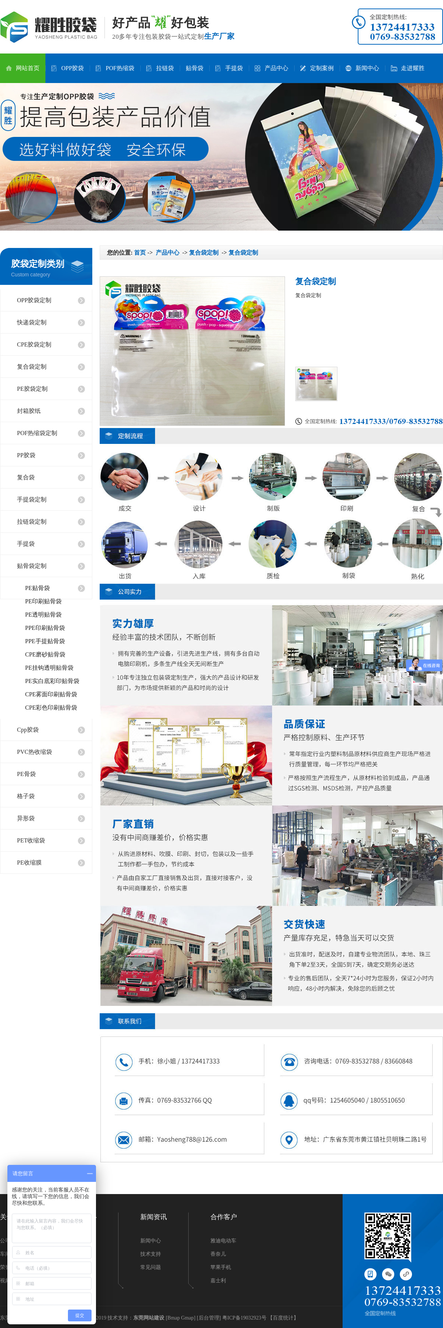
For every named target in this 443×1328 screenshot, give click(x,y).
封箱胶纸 (29, 411)
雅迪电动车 (223, 1241)
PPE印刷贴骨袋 (45, 628)
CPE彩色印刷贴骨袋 (51, 707)
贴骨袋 (194, 68)
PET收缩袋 (31, 840)
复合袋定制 (32, 366)
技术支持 (150, 1254)
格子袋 (26, 796)
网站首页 (23, 68)
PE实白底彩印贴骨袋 (52, 681)
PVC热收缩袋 (34, 752)
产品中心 (271, 68)
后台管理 (209, 1318)
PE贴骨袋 (37, 588)
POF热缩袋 (115, 68)
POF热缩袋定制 (37, 433)
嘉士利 (218, 1280)
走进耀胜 (408, 68)
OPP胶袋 (67, 68)
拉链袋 (160, 68)
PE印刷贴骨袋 (43, 601)
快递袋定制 (32, 322)
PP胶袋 (26, 455)
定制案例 (317, 68)
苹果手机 (220, 1267)
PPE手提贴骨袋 (45, 641)
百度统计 (283, 1318)
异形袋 (26, 818)
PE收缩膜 (29, 862)
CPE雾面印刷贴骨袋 (51, 694)
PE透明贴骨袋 (43, 614)
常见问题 (150, 1267)
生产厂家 (219, 36)
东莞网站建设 (148, 1318)
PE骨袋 (26, 774)
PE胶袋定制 (32, 389)
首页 (140, 252)
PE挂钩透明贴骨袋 (49, 668)
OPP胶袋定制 (34, 300)
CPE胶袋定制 (34, 344)
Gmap (187, 1318)
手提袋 (229, 68)
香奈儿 (218, 1254)
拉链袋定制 (32, 521)
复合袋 (26, 477)
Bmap (174, 1318)
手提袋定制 (32, 499)
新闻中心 (362, 68)
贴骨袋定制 (32, 566)
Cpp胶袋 (28, 730)
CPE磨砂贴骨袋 (45, 654)
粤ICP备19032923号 (244, 1318)
